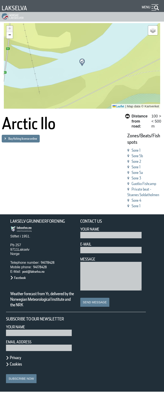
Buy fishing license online (28, 139)
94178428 (49, 269)
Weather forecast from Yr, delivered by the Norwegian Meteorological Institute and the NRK (40, 308)
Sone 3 (128, 173)
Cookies (18, 381)
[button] (82, 62)
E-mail (86, 245)
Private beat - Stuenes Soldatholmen (133, 190)
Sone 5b (130, 151)
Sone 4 (128, 201)
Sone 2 (128, 156)
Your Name (91, 230)
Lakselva (16, 8)
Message (89, 260)
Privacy (17, 374)
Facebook (22, 284)
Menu (145, 7)
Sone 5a (130, 167)
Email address (21, 359)
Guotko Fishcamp (138, 178)
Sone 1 (128, 145)
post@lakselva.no (37, 278)
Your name (17, 344)
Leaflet (116, 106)
